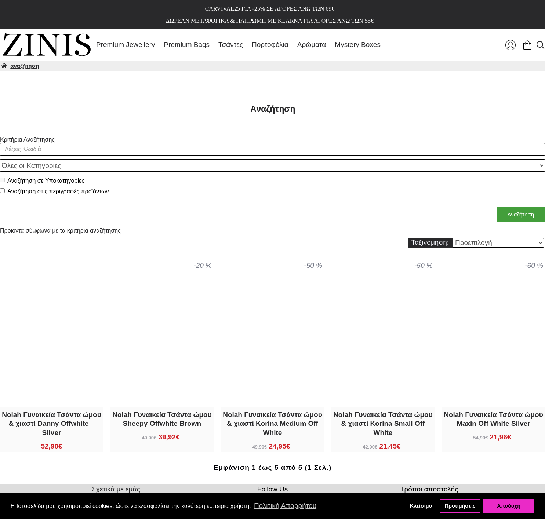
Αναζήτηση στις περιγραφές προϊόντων (54, 175)
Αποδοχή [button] (508, 506)
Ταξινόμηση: (430, 226)
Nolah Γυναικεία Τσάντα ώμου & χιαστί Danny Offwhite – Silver (51, 407)
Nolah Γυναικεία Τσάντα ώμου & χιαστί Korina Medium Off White (272, 407)
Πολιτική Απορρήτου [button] (285, 505)
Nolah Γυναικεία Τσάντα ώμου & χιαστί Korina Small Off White (383, 407)
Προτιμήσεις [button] (460, 506)
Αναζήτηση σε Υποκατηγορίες (42, 164)
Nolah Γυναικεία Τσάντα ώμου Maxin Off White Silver (493, 403)
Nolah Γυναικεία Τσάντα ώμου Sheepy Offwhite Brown (162, 403)
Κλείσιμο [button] (421, 506)
